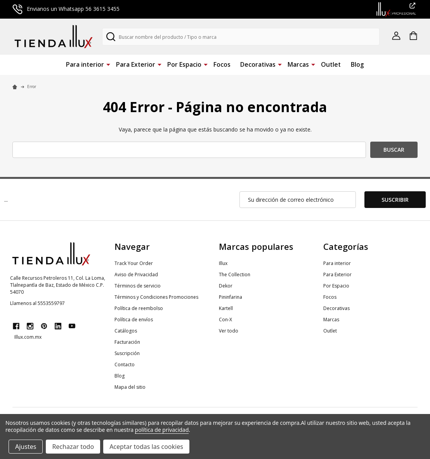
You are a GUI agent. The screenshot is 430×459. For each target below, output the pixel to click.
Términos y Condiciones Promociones (156, 297)
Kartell (226, 308)
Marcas (298, 64)
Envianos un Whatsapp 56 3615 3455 (66, 8)
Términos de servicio (137, 285)
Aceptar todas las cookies (146, 446)
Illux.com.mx (28, 337)
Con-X (225, 319)
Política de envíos (133, 319)
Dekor (225, 285)
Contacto (124, 364)
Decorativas (258, 64)
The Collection (234, 274)
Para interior (85, 64)
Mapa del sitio (130, 387)
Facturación (127, 342)
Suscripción (127, 353)
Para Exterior (135, 64)
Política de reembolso (138, 308)
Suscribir (395, 199)
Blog (357, 64)
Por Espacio (184, 64)
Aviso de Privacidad (136, 274)
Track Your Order (133, 263)
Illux (223, 263)
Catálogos (125, 330)
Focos (222, 64)
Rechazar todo (73, 446)
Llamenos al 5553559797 (37, 303)
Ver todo (228, 330)
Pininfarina (230, 297)
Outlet (331, 64)
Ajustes (25, 446)
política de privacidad (162, 429)
